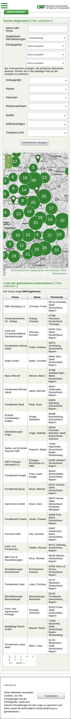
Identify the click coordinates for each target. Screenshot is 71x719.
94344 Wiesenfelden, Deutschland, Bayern (56, 475)
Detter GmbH (12, 360)
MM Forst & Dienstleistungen (14, 558)
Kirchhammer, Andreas (36, 570)
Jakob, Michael (37, 390)
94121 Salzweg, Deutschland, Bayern (57, 547)
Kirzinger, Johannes (34, 611)
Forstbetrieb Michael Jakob (16, 391)
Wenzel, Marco (37, 375)
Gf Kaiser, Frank (38, 306)
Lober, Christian (37, 584)
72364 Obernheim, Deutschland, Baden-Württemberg (56, 449)
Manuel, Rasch (37, 628)
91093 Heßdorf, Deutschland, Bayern (57, 463)
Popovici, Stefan (38, 449)
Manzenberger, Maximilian (37, 598)
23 (10, 663)
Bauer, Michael (37, 489)
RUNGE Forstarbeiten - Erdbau (13, 418)
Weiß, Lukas (36, 645)
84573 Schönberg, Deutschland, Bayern (56, 347)
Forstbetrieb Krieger (15, 475)
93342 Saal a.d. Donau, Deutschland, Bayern (57, 570)
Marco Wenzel (12, 375)
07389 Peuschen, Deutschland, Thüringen (56, 320)
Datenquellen (59, 273)
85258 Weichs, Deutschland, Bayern (57, 558)
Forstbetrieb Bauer (15, 489)
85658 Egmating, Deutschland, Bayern (56, 404)
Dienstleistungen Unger (14, 433)
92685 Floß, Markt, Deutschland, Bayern (56, 519)
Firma (15, 297)
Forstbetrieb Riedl (14, 404)
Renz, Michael (36, 558)
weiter (20, 663)
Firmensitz (57, 297)
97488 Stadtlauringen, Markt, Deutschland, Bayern (57, 376)
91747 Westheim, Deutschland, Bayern (56, 584)
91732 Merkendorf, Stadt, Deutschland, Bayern (56, 646)
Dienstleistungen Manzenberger (14, 598)
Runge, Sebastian (34, 418)
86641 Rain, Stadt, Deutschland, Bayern (56, 360)
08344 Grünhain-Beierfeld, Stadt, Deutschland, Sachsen (57, 433)
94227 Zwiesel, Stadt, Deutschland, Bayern (57, 489)
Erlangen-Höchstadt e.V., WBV (37, 463)
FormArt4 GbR (13, 534)
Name (37, 297)
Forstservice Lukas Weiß (15, 646)
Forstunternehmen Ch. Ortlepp (15, 320)
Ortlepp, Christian (34, 320)
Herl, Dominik (36, 534)
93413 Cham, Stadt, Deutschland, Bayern (56, 611)
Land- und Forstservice (11, 548)
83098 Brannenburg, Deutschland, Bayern (56, 418)
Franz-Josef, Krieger (36, 475)
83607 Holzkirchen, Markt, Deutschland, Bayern (56, 534)
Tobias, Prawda (37, 519)
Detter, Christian (38, 360)
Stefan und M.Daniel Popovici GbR (16, 449)
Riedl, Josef (35, 404)
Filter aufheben (41, 20)
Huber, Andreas (37, 347)
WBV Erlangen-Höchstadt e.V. (13, 463)
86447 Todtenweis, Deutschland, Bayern (56, 390)
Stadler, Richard (37, 547)
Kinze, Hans (35, 504)
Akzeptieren (51, 695)
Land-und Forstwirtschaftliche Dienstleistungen (15, 333)
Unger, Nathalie (37, 433)
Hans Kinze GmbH (15, 504)
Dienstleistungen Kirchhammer (14, 570)
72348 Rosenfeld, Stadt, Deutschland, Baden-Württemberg (56, 627)
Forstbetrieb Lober (15, 584)
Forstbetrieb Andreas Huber (16, 347)
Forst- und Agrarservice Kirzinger (11, 611)
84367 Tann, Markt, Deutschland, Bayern (56, 333)
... (27, 659)
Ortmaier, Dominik (34, 333)
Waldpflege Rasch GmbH (14, 628)
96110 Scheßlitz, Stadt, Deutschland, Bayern (58, 306)
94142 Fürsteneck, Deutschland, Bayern (56, 597)
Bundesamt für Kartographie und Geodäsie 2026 (39, 270)
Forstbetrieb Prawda (16, 519)
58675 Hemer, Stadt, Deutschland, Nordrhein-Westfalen (56, 504)
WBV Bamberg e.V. (15, 306)
